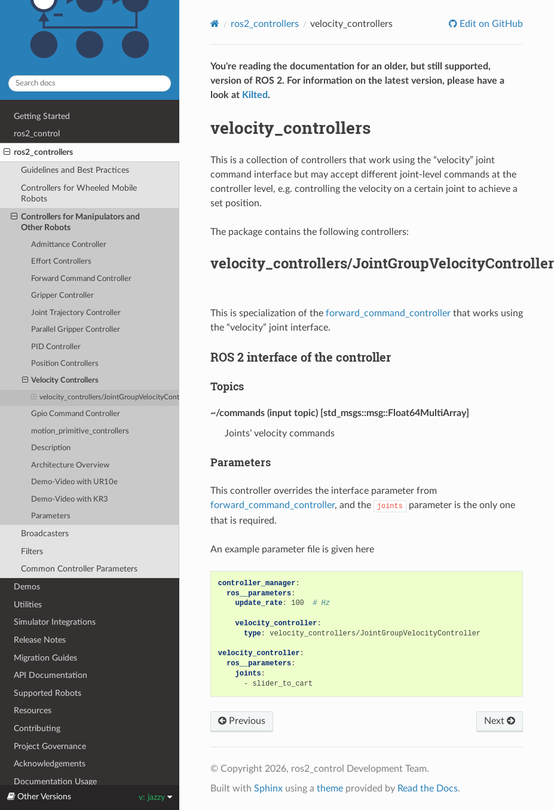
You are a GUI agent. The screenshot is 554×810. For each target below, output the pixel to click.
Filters (32, 551)
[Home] (214, 24)
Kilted (255, 95)
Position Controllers (65, 364)
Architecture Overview (70, 465)
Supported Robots (47, 693)
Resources (32, 710)
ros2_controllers (38, 152)
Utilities (28, 604)
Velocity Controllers (60, 380)
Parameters (51, 516)
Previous (241, 721)
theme (330, 788)
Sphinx (268, 788)
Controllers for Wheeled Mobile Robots (79, 193)
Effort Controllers (61, 261)
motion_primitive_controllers (80, 431)
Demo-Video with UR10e (74, 482)
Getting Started (42, 116)
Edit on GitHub (490, 24)
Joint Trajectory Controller (76, 313)
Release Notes (40, 639)
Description (51, 448)
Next (499, 721)
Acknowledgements (49, 763)
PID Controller (56, 347)
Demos (27, 586)
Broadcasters (45, 533)
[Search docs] (90, 83)
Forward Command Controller (81, 279)
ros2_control (37, 133)
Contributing (37, 728)
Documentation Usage (55, 781)
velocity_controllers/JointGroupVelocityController (105, 397)
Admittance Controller (68, 245)
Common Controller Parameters (79, 568)
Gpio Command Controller (75, 414)
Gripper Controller (62, 295)
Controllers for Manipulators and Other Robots (75, 222)
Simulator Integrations (55, 622)
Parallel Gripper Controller (75, 330)
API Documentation (50, 675)
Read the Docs (427, 788)
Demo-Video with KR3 (69, 499)
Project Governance (50, 746)
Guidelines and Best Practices (75, 170)
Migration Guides (45, 657)
